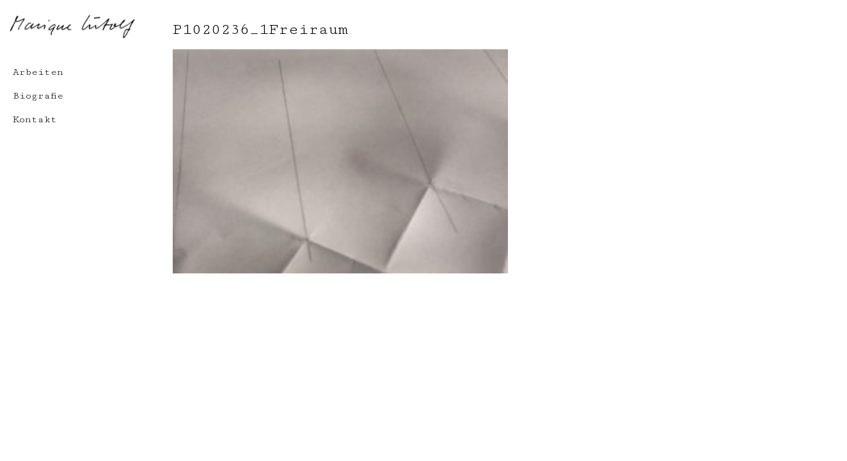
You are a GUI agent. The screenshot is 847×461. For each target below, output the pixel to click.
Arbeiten (38, 72)
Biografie (38, 95)
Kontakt (35, 119)
